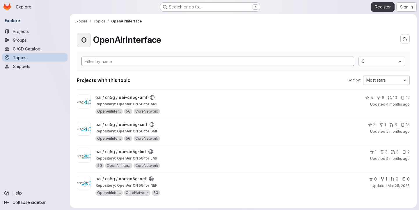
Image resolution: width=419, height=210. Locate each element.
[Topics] (35, 57)
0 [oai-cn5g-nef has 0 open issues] (406, 178)
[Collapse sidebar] (35, 202)
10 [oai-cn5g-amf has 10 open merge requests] (392, 97)
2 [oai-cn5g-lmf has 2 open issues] (406, 151)
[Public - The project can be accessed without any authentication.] (152, 97)
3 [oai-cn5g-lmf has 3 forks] (384, 151)
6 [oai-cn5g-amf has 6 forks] (380, 97)
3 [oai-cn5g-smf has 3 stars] (372, 124)
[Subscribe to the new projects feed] (405, 38)
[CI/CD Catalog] (35, 49)
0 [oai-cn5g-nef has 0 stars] (373, 178)
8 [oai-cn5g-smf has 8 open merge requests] (393, 124)
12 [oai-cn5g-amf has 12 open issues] (405, 97)
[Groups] (35, 40)
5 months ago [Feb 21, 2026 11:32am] (398, 131)
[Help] (35, 193)
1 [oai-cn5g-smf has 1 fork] (382, 124)
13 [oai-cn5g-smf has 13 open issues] (405, 124)
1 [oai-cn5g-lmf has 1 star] (373, 151)
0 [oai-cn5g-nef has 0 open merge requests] (394, 178)
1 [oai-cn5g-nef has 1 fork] (383, 178)
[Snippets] (35, 66)
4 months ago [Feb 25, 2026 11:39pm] (398, 104)
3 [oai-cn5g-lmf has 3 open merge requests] (395, 151)
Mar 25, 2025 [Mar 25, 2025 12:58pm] (399, 185)
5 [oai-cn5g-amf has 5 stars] (369, 97)
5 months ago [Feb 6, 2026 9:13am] (398, 158)
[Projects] (35, 31)
